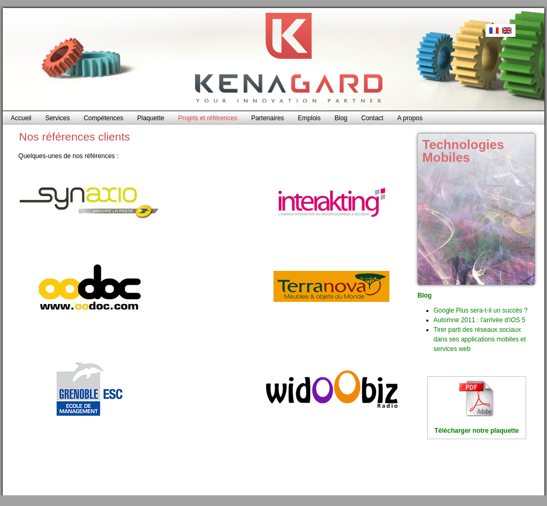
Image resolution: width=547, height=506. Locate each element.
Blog (425, 295)
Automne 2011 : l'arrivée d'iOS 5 (480, 320)
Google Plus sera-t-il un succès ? (481, 310)
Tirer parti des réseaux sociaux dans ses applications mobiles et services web (480, 339)
